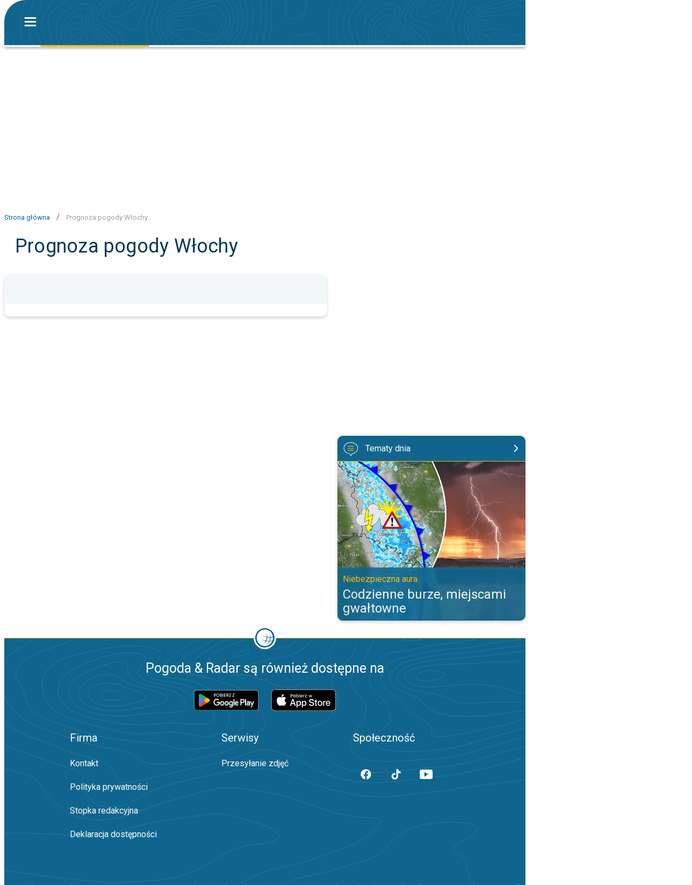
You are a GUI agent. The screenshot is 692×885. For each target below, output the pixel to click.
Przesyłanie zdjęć (255, 763)
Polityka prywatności (109, 787)
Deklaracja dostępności (113, 834)
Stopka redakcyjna (104, 810)
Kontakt (84, 763)
